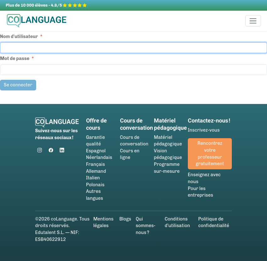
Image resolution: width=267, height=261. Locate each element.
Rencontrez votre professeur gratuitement (210, 153)
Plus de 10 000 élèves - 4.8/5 (46, 5)
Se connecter (18, 85)
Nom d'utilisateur (19, 36)
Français (95, 164)
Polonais (95, 185)
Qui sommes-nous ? (145, 225)
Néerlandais (99, 157)
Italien (93, 178)
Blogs (125, 219)
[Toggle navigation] (253, 20)
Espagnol (96, 151)
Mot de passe (14, 58)
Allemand (96, 171)
